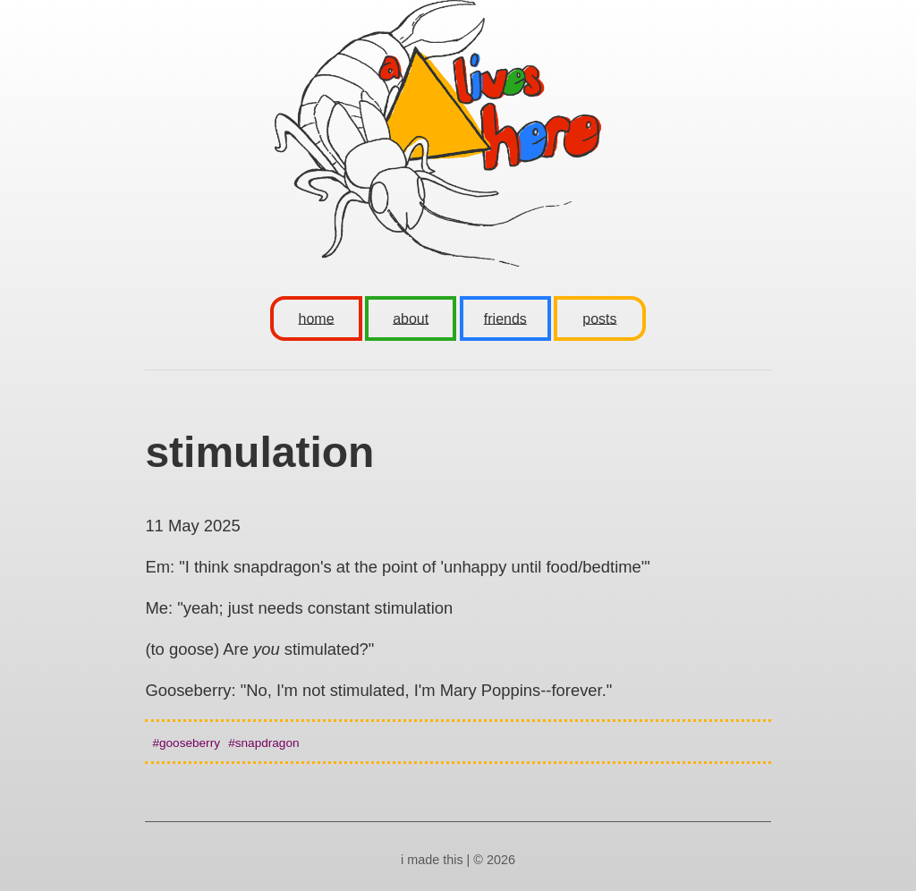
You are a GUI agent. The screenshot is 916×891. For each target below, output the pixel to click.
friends (505, 318)
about (410, 318)
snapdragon (267, 743)
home (317, 318)
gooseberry (189, 743)
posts (599, 318)
